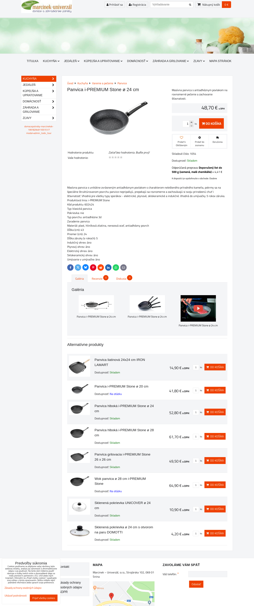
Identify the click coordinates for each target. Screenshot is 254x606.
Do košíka (211, 123)
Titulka (32, 61)
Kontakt (64, 566)
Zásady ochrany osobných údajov (23, 588)
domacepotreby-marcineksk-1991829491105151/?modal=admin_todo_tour (38, 130)
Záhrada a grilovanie (171, 61)
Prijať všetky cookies (43, 598)
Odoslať (196, 584)
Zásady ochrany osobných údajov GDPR (70, 587)
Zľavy (199, 61)
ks (197, 367)
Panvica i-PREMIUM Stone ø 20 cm (121, 386)
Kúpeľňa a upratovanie (103, 61)
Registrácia (137, 4)
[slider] (115, 157)
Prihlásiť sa (115, 4)
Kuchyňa (51, 61)
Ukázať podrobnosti (16, 595)
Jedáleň (71, 61)
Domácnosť (137, 61)
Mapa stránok (220, 61)
